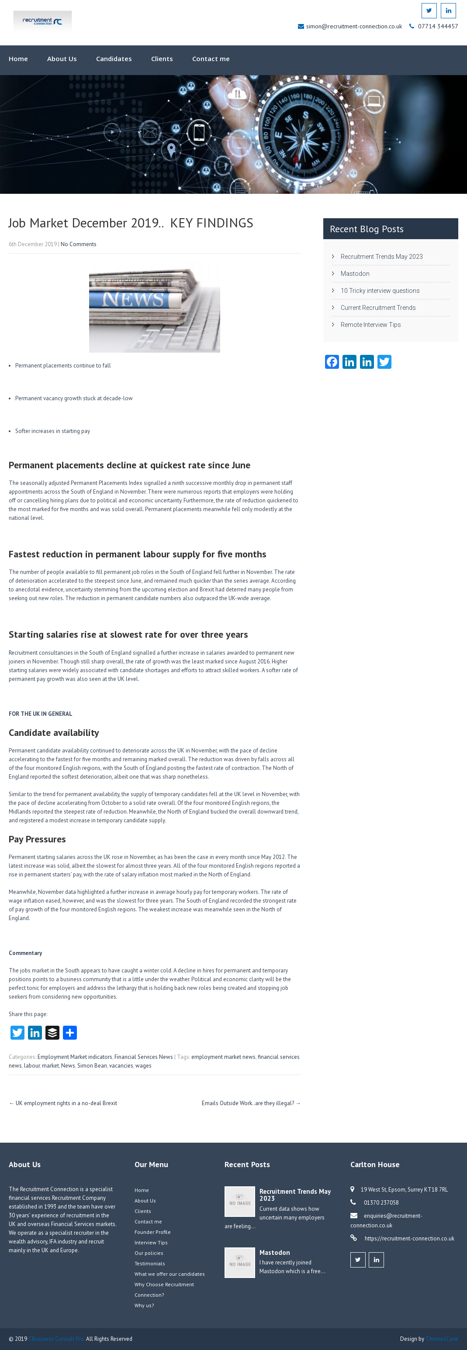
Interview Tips (151, 1242)
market (50, 1065)
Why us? (144, 1305)
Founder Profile (153, 1232)
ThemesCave (441, 1339)
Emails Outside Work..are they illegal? (251, 1103)
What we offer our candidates (170, 1274)
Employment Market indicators (75, 1057)
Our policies (149, 1253)
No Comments (79, 244)
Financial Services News (143, 1057)
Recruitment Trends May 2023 (382, 256)
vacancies (121, 1065)
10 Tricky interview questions (380, 290)
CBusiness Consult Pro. (57, 1339)
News (68, 1065)
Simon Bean (92, 1065)
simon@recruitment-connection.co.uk (355, 26)
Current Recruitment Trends (378, 307)
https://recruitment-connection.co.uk (408, 1238)
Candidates (114, 58)
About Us (62, 58)
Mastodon (355, 273)
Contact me (211, 58)
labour (32, 1065)
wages (143, 1065)
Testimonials (150, 1263)
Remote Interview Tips (371, 324)
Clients (162, 58)
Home (18, 58)
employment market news (223, 1057)
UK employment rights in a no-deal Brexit (63, 1103)
